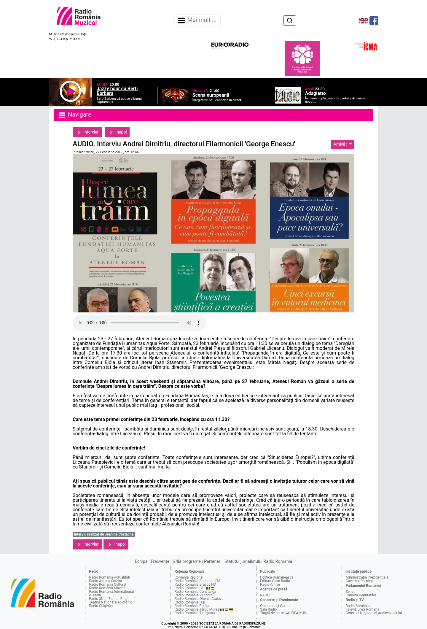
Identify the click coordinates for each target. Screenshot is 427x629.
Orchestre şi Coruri (274, 606)
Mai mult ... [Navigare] (197, 20)
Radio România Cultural (107, 584)
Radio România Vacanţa (194, 595)
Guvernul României (360, 581)
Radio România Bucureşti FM (197, 581)
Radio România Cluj (190, 588)
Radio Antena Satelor (105, 581)
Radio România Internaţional (111, 592)
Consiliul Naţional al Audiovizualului (374, 613)
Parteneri (212, 561)
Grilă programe (187, 561)
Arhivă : (341, 144)
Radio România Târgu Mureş (197, 609)
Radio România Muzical (107, 588)
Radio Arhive (270, 584)
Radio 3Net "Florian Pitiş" (108, 599)
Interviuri (87, 132)
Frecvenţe (160, 561)
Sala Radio (268, 609)
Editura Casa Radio (275, 581)
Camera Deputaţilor (361, 595)
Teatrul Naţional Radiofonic (110, 602)
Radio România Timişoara (195, 613)
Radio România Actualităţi (109, 577)
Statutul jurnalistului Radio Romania (258, 561)
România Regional (189, 577)
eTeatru (95, 595)
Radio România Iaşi (190, 602)
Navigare (74, 115)
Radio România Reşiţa (192, 606)
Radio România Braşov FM (195, 584)
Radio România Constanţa (195, 592)
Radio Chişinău (101, 606)
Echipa (141, 561)
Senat (350, 592)
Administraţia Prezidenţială (367, 577)
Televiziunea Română (362, 609)
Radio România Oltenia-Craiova (199, 599)
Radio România (358, 606)
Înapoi (117, 132)
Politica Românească (277, 577)
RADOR (266, 595)
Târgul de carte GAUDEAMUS (283, 613)
